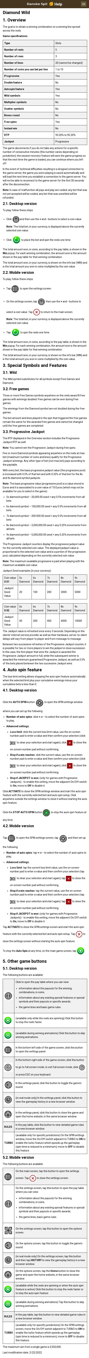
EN (83, 4)
